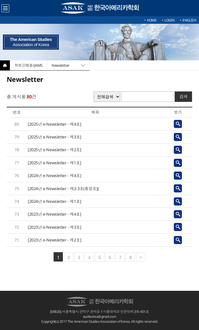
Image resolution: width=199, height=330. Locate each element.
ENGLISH (189, 20)
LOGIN (169, 20)
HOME (152, 20)
